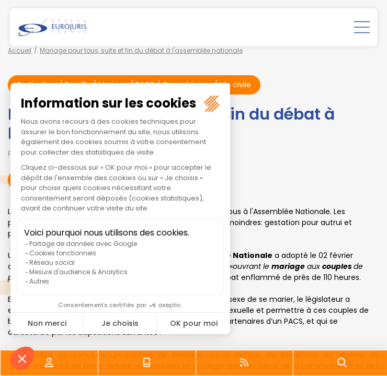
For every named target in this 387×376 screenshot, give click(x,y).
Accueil (19, 50)
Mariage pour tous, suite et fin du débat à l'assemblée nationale (141, 50)
